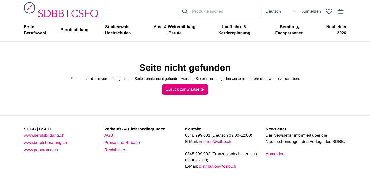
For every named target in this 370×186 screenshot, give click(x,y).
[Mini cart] (340, 11)
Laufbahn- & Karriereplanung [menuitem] (234, 30)
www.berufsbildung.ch (44, 135)
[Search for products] (225, 11)
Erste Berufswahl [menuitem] (35, 30)
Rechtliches (115, 150)
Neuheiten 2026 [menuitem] (336, 30)
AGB (108, 135)
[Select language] (282, 11)
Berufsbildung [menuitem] (74, 30)
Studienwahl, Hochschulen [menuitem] (118, 30)
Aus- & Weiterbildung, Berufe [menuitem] (175, 30)
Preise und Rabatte (122, 142)
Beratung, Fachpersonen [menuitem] (289, 30)
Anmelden (311, 11)
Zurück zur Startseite (185, 89)
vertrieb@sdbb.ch (215, 141)
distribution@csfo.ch (217, 166)
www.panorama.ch (41, 150)
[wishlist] (329, 11)
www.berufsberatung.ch (45, 142)
